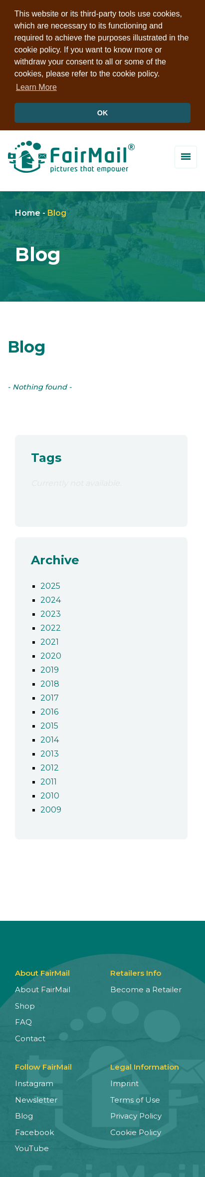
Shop (25, 1004)
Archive (55, 558)
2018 (49, 682)
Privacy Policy (136, 1114)
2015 (49, 724)
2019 (49, 668)
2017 (49, 696)
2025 (50, 584)
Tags (46, 455)
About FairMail (42, 988)
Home (27, 211)
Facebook (34, 1130)
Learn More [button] (36, 87)
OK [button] (102, 113)
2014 (49, 738)
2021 (49, 640)
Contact (30, 1036)
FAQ (23, 1020)
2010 (49, 794)
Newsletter (36, 1098)
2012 (49, 766)
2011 (48, 780)
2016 (49, 710)
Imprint (124, 1082)
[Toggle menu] (186, 155)
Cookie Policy (135, 1130)
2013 (49, 752)
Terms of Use (135, 1098)
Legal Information (144, 1065)
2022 (50, 626)
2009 (50, 808)
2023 (50, 612)
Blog (56, 211)
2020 (50, 654)
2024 (50, 598)
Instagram (34, 1082)
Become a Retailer (146, 988)
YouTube (32, 1147)
